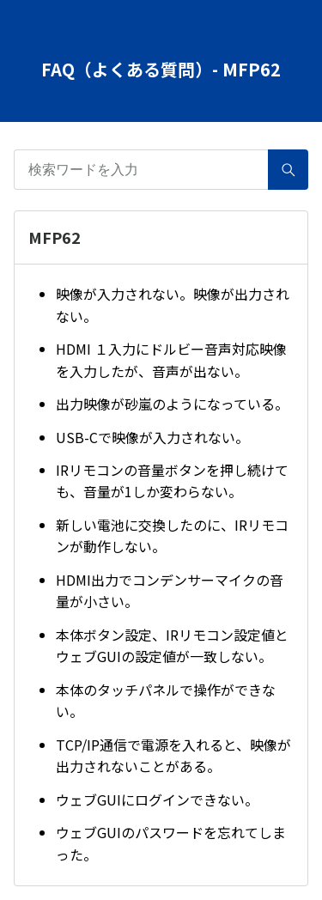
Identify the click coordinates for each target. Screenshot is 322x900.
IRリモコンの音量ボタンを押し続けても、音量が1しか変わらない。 (172, 480)
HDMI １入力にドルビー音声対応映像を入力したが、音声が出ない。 (171, 359)
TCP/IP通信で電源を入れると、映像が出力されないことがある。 (173, 755)
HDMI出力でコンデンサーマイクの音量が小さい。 (169, 590)
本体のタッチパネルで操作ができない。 (166, 700)
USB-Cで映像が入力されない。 (152, 437)
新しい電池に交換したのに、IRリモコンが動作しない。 (172, 535)
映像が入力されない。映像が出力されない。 (172, 304)
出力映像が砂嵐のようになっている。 (172, 403)
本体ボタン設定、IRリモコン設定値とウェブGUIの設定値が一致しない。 (172, 645)
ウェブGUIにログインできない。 (157, 799)
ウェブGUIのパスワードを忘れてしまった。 (171, 843)
